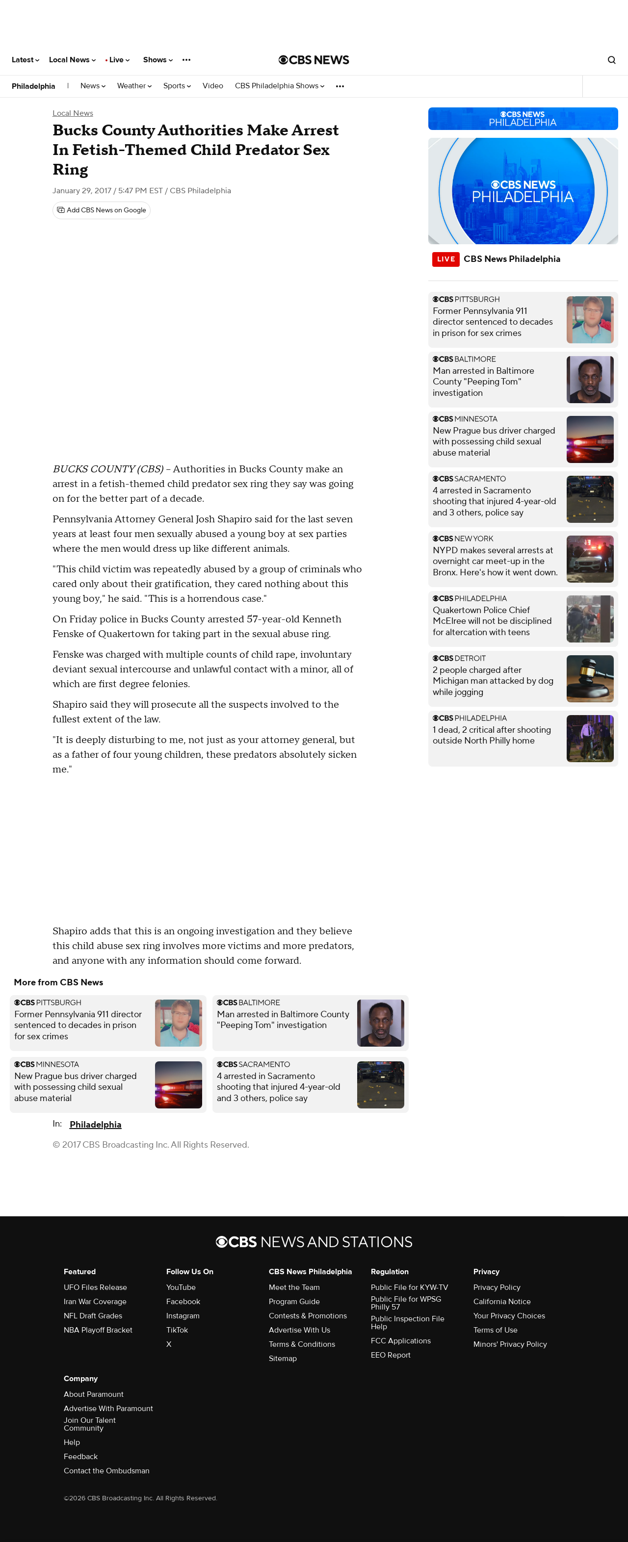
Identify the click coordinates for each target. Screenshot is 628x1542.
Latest (25, 60)
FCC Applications (401, 1341)
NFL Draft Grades (93, 1316)
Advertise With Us (299, 1330)
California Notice (502, 1302)
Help (72, 1442)
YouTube (181, 1287)
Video (213, 86)
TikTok (177, 1330)
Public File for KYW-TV (409, 1287)
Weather (134, 86)
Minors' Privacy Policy (510, 1344)
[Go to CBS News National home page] (314, 60)
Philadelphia (33, 86)
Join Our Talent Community (90, 1424)
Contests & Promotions (308, 1316)
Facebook (183, 1302)
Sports (177, 86)
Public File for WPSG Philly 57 (406, 1303)
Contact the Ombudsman (107, 1471)
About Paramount (94, 1394)
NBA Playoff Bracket (98, 1330)
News (92, 86)
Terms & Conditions (302, 1344)
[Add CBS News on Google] (101, 210)
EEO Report (391, 1355)
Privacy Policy (497, 1287)
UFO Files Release (95, 1287)
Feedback (81, 1457)
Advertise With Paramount (108, 1409)
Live (119, 60)
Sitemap (283, 1358)
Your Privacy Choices (509, 1316)
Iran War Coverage (95, 1302)
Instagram (183, 1316)
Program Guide (294, 1302)
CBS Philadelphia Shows (279, 86)
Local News (72, 60)
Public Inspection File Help (408, 1323)
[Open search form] (611, 59)
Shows (158, 60)
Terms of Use (495, 1330)
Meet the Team (294, 1287)
